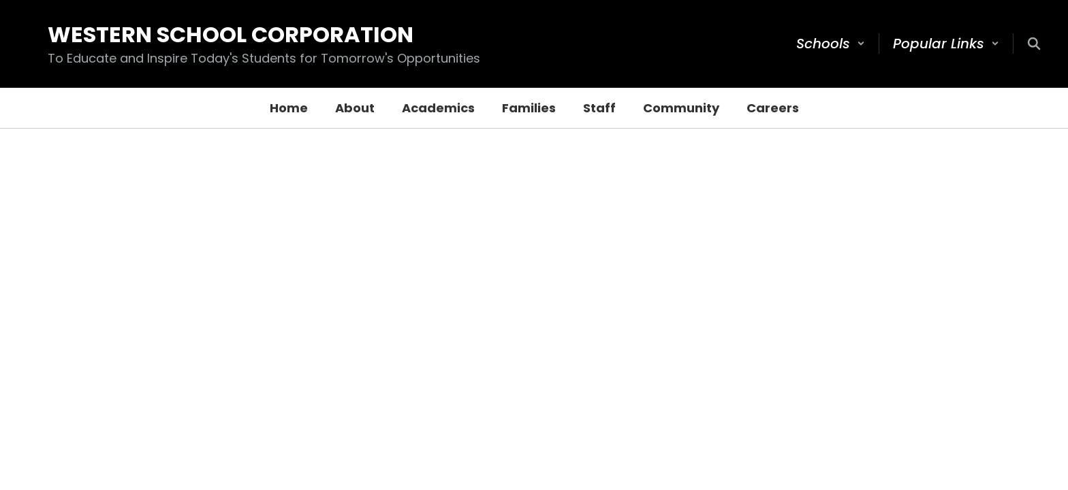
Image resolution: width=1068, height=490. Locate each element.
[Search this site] (1034, 43)
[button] (830, 43)
